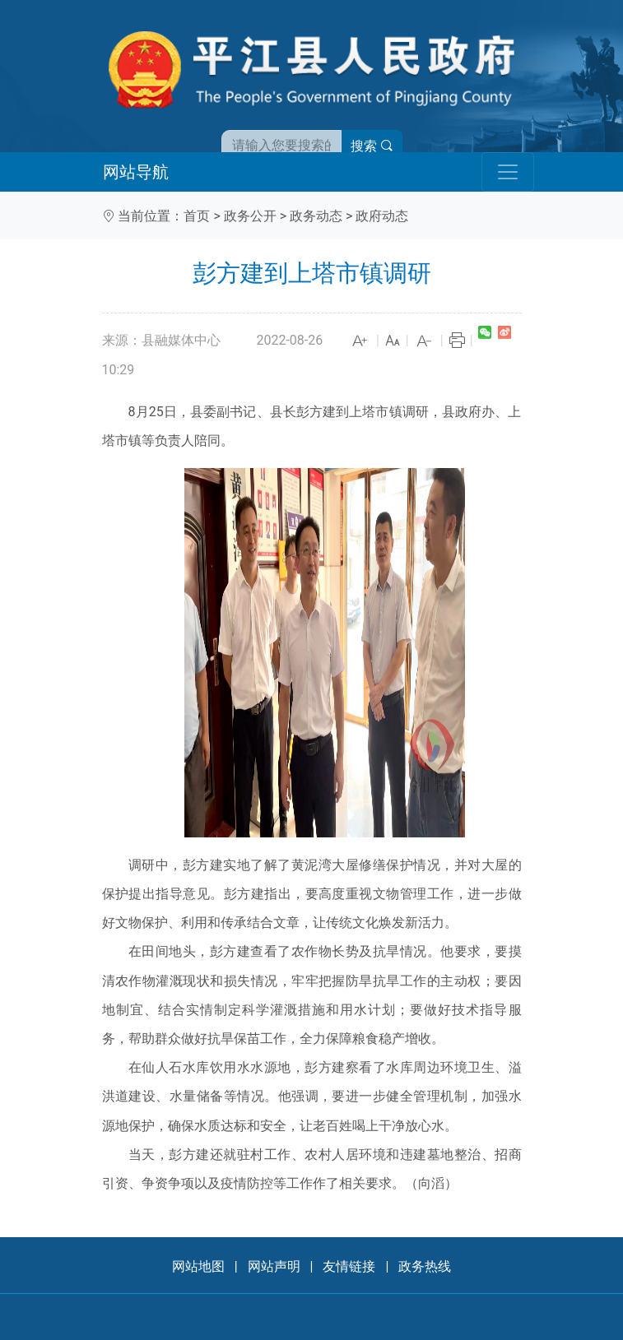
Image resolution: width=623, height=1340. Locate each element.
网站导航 (136, 172)
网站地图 (198, 1266)
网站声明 (274, 1266)
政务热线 (424, 1266)
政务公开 (250, 216)
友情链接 (349, 1266)
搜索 (372, 146)
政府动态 (382, 216)
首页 (197, 216)
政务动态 (316, 216)
